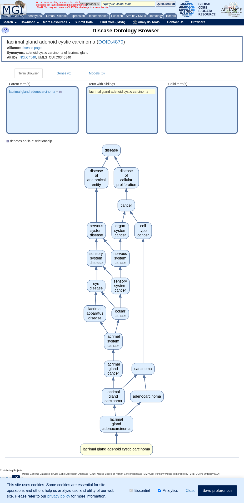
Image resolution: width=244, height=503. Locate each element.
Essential (139, 490)
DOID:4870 (110, 41)
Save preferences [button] (217, 490)
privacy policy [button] (58, 496)
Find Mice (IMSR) (112, 22)
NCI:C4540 (28, 57)
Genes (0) (63, 73)
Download (27, 22)
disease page (31, 48)
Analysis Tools (146, 22)
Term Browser (28, 73)
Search (8, 22)
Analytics (168, 490)
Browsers (198, 22)
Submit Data (84, 22)
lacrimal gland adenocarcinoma (32, 91)
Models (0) (97, 73)
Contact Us (175, 22)
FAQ (21, 16)
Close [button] (190, 490)
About (5, 16)
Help (13, 16)
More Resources (55, 22)
